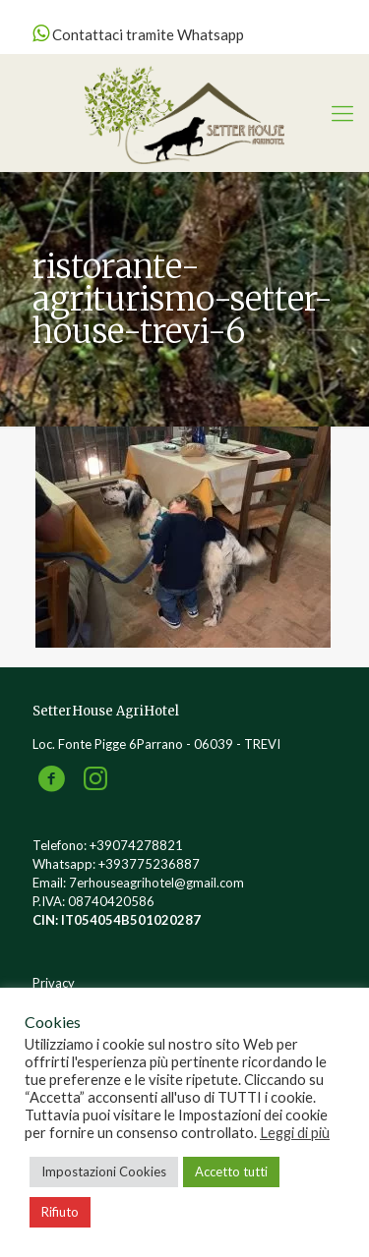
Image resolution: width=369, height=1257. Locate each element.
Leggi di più (295, 1132)
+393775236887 (149, 864)
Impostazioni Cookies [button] (103, 1171)
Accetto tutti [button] (231, 1171)
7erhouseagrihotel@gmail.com (156, 882)
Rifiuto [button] (60, 1212)
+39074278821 (136, 845)
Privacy (53, 983)
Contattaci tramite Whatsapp (138, 34)
